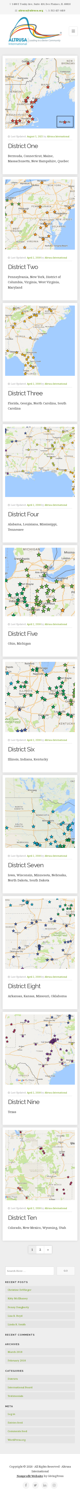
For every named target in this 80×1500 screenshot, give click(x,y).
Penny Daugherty (18, 1307)
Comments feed (17, 1431)
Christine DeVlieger (19, 1289)
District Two (23, 267)
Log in (11, 1414)
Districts (13, 1378)
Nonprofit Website (30, 1476)
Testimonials (15, 1396)
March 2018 (15, 1351)
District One (23, 146)
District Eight (24, 986)
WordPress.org (16, 1439)
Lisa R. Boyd (15, 1315)
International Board (20, 1387)
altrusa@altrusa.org (30, 10)
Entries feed (15, 1422)
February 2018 (17, 1360)
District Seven (26, 865)
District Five (23, 633)
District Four (23, 514)
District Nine (23, 1102)
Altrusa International (58, 136)
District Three (25, 393)
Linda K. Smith (17, 1324)
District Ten (22, 1217)
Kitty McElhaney (18, 1298)
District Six (21, 749)
